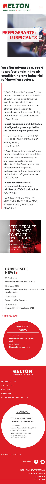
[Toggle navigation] (41, 7)
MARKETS (6, 381)
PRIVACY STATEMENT (11, 454)
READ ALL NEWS (10, 316)
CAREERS (5, 389)
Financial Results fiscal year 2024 (19, 307)
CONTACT (23, 411)
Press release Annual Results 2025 (20, 281)
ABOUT (4, 385)
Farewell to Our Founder (15, 300)
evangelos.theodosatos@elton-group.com (23, 248)
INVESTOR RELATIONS (12, 397)
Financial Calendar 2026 (19, 347)
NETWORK (6, 393)
